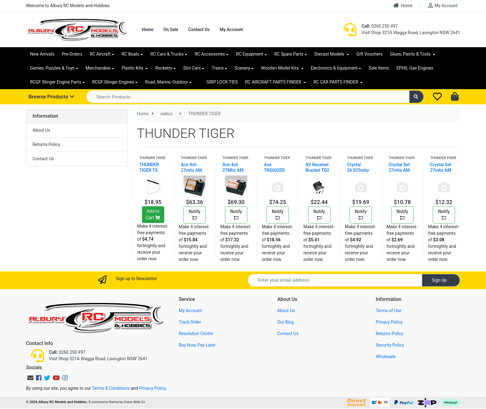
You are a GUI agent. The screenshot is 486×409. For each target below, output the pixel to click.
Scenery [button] (242, 68)
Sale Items (379, 68)
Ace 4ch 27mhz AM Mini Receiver (194, 170)
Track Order (190, 322)
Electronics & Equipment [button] (334, 68)
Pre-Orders (72, 54)
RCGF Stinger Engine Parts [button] (55, 82)
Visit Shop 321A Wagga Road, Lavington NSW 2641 (410, 32)
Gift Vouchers (369, 54)
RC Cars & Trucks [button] (166, 54)
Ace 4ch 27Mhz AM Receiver (233, 170)
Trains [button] (217, 68)
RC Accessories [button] (210, 54)
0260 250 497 (379, 26)
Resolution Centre (196, 333)
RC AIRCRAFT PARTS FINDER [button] (274, 82)
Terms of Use (388, 310)
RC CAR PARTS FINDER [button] (336, 82)
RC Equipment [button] (249, 54)
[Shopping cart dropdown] (455, 97)
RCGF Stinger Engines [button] (113, 82)
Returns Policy (46, 144)
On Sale (170, 29)
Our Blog (285, 322)
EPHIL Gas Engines (414, 68)
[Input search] (247, 96)
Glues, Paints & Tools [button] (410, 54)
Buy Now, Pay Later (197, 345)
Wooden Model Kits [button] (280, 68)
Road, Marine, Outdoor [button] (166, 82)
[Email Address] (335, 280)
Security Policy (390, 345)
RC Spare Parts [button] (288, 54)
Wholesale (386, 356)
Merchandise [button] (98, 68)
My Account (442, 5)
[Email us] (30, 378)
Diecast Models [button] (329, 54)
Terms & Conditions (111, 388)
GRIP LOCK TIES (222, 82)
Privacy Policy (389, 322)
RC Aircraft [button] (100, 54)
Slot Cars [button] (192, 68)
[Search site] (416, 96)
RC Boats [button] (130, 54)
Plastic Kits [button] (133, 68)
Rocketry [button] (163, 68)
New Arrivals (42, 54)
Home (403, 5)
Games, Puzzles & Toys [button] (52, 68)
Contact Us (199, 29)
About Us (41, 130)
